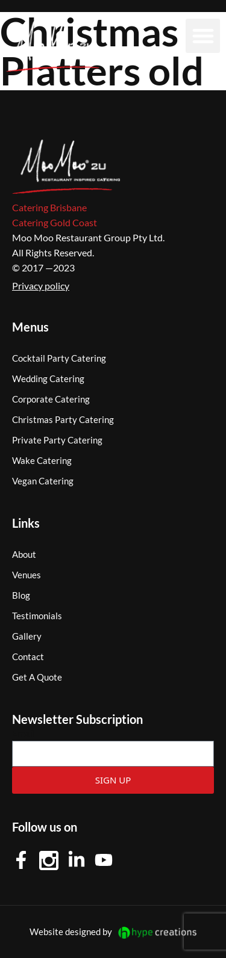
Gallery (27, 636)
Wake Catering (42, 460)
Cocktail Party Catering (59, 358)
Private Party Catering (57, 439)
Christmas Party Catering (63, 419)
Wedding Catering (48, 378)
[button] (203, 36)
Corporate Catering (51, 399)
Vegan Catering (43, 480)
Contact (28, 656)
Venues (26, 574)
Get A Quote (37, 677)
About (24, 554)
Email (23, 732)
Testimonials (37, 615)
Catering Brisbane (49, 207)
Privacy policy (40, 285)
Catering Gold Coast (54, 222)
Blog (21, 595)
